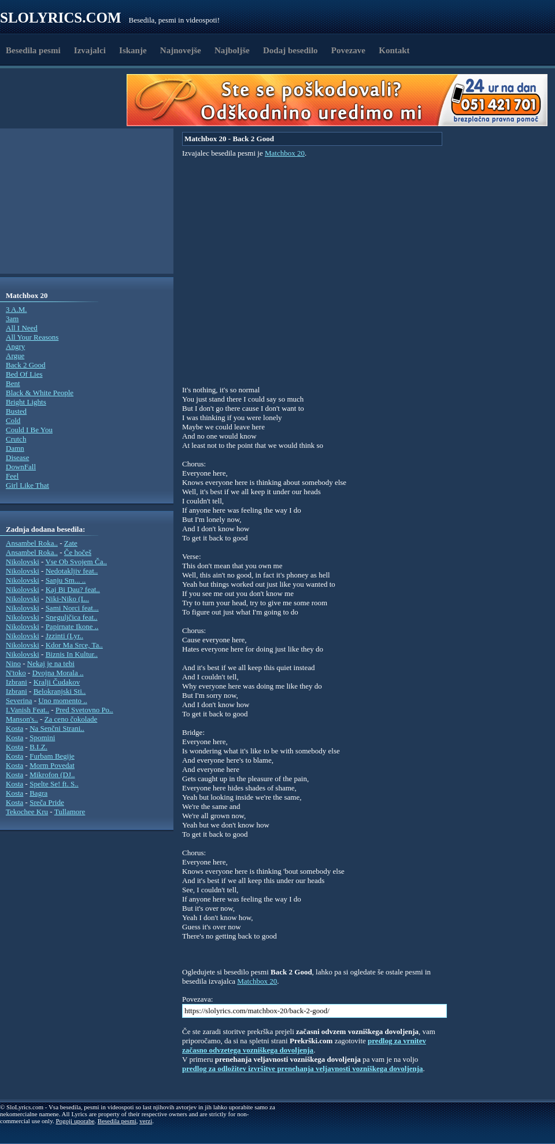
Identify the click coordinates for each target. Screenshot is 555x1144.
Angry (15, 346)
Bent (13, 383)
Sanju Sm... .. (66, 580)
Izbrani (16, 682)
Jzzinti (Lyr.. (64, 635)
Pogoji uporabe (75, 1120)
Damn (15, 448)
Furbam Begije (52, 756)
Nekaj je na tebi (51, 663)
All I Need (22, 327)
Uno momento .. (62, 700)
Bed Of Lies (24, 374)
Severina (19, 700)
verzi (145, 1120)
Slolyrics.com (60, 17)
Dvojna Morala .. (58, 672)
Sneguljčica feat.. (72, 617)
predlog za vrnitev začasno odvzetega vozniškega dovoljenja (304, 1045)
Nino (13, 663)
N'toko (16, 672)
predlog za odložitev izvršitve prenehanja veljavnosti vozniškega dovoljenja (302, 1068)
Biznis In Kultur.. (72, 654)
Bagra (38, 793)
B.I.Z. (38, 746)
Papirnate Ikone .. (72, 626)
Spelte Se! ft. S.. (54, 783)
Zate (70, 543)
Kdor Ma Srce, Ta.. (74, 645)
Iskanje (133, 50)
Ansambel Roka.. (32, 543)
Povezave (348, 50)
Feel (12, 476)
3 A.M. (16, 309)
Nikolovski (22, 561)
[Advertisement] (67, 100)
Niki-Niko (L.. (67, 598)
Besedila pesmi (33, 50)
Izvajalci (90, 50)
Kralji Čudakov (57, 682)
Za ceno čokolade (71, 719)
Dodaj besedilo (290, 50)
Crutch (16, 439)
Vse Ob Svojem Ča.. (76, 561)
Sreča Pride (46, 802)
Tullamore (70, 811)
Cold (13, 420)
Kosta (14, 728)
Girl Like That (27, 485)
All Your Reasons (32, 337)
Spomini (42, 737)
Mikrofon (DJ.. (52, 774)
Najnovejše (180, 50)
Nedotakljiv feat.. (72, 571)
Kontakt (394, 50)
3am (12, 318)
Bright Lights (26, 402)
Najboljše (232, 50)
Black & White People (39, 392)
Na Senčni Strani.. (56, 728)
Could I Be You (29, 429)
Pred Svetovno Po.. (84, 709)
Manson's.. (22, 719)
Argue (15, 355)
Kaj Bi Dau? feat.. (73, 589)
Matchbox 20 (285, 153)
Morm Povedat (52, 765)
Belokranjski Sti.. (60, 691)
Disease (17, 457)
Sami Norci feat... (72, 608)
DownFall (21, 466)
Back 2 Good (26, 365)
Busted (16, 411)
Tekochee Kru (27, 811)
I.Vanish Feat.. (27, 709)
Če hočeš (77, 552)
